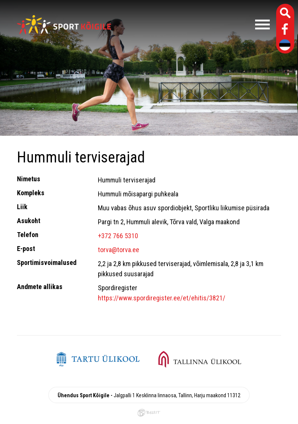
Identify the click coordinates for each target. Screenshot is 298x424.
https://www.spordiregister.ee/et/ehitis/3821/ (161, 298)
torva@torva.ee (118, 250)
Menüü (194, 24)
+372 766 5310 (118, 236)
